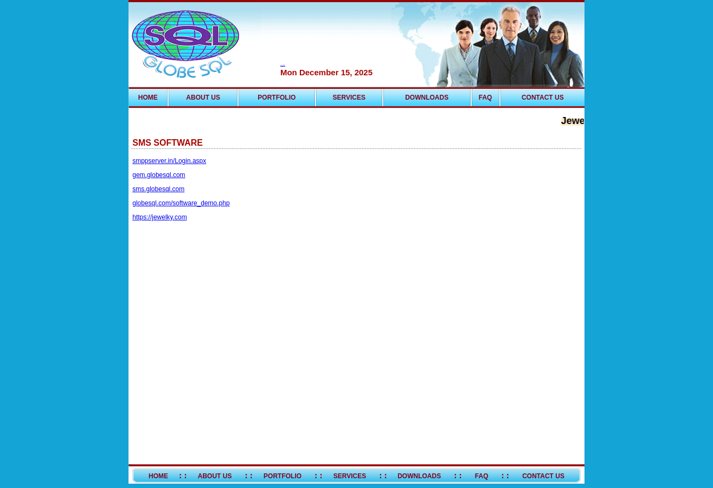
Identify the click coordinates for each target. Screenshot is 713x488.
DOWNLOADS (426, 97)
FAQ (485, 97)
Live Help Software (282, 65)
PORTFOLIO (277, 97)
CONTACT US (543, 97)
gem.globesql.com (158, 175)
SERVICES (349, 97)
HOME (148, 97)
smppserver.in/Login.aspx (169, 161)
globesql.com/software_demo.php (180, 203)
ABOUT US (203, 97)
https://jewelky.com (159, 217)
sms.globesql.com (158, 189)
